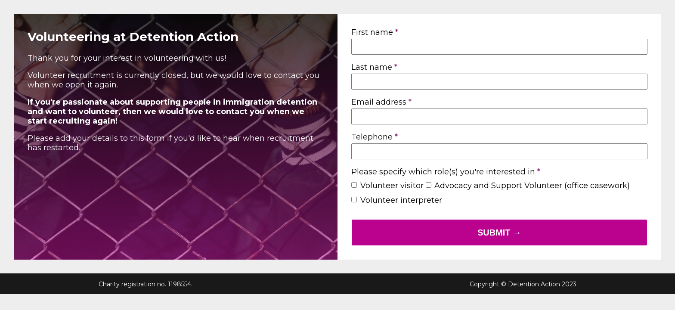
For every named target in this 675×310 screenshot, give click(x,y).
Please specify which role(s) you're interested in (443, 172)
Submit (495, 232)
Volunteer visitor (392, 185)
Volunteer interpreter (401, 200)
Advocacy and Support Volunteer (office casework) (532, 185)
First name (372, 32)
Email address (378, 102)
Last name (371, 67)
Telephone (372, 137)
